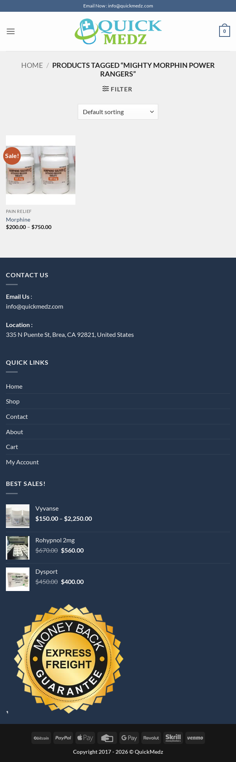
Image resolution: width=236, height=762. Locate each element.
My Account (22, 462)
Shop (13, 401)
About (14, 431)
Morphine (18, 219)
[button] (10, 31)
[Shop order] (118, 112)
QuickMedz (149, 751)
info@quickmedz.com (34, 306)
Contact (17, 416)
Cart (12, 446)
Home (32, 65)
